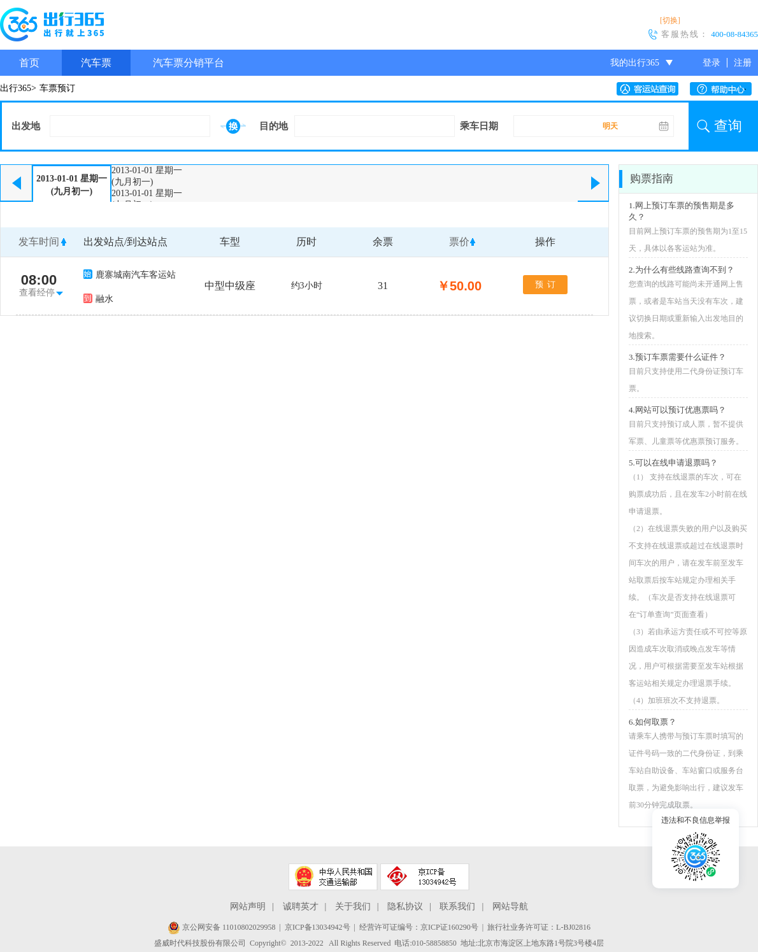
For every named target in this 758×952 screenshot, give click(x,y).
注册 (743, 62)
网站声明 (248, 906)
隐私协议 (405, 906)
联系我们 (457, 906)
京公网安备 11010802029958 (222, 927)
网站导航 (510, 906)
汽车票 (96, 62)
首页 (29, 62)
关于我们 (353, 906)
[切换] (670, 20)
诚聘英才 (300, 906)
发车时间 (38, 241)
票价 (459, 241)
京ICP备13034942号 (317, 927)
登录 (711, 62)
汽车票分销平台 (188, 62)
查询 (728, 126)
